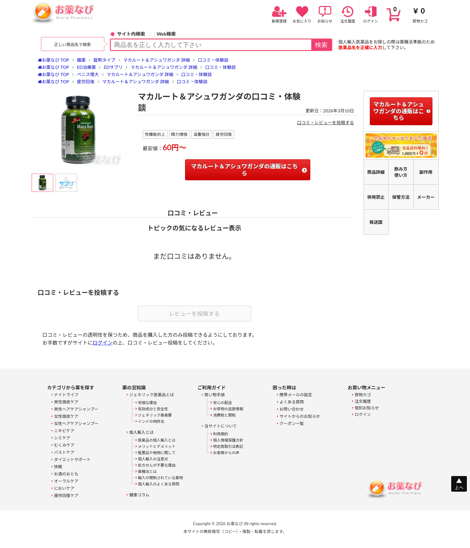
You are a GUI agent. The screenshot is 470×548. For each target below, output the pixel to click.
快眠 (58, 466)
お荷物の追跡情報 (228, 409)
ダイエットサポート (72, 459)
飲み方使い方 (400, 172)
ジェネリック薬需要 (155, 415)
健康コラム (139, 494)
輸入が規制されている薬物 (160, 477)
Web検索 (162, 34)
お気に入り (302, 13)
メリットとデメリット (157, 446)
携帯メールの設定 (296, 394)
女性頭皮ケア (66, 416)
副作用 (425, 172)
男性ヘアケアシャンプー (76, 409)
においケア (64, 488)
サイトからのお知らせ (300, 416)
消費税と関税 (224, 415)
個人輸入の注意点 (153, 459)
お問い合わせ (292, 409)
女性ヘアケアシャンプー (76, 423)
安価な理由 (147, 402)
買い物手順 (214, 394)
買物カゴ (410, 13)
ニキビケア (64, 430)
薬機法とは (147, 471)
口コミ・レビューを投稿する (325, 122)
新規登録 (279, 13)
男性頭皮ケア (66, 401)
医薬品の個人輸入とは (157, 440)
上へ (459, 487)
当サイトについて (220, 425)
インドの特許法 (151, 421)
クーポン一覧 (292, 423)
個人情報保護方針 (228, 440)
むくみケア (64, 445)
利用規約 (220, 434)
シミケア (62, 437)
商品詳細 (376, 172)
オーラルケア (66, 481)
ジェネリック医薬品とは (151, 394)
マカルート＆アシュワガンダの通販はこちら (244, 170)
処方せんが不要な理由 (157, 465)
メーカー (426, 197)
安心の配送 (222, 402)
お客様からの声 (226, 452)
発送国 (376, 222)
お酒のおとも (66, 473)
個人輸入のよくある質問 (158, 484)
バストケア (64, 452)
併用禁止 (376, 197)
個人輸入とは (141, 432)
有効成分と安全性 (153, 409)
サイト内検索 (127, 34)
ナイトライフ (66, 394)
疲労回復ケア (66, 495)
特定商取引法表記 (228, 446)
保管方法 (401, 197)
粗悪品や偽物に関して (157, 452)
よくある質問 (292, 401)
